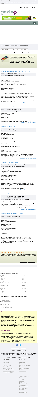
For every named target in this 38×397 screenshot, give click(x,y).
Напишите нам (9, 336)
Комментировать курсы (31, 102)
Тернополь (24, 281)
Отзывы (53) (22, 102)
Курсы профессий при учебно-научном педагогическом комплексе (17, 106)
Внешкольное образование (8, 369)
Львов (2, 291)
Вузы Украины (6, 362)
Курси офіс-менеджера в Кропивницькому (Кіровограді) (18, 357)
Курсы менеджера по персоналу (8, 305)
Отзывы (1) (22, 189)
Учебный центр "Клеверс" (7, 193)
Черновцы (24, 291)
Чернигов (24, 289)
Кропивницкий (4, 285)
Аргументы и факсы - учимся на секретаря (12, 252)
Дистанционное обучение (24, 368)
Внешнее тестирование (8, 363)
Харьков (23, 284)
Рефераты (21, 369)
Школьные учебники (23, 366)
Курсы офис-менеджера (6, 307)
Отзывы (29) (22, 243)
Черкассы (24, 288)
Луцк (2, 289)
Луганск (3, 288)
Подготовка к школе (23, 388)
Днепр (2, 276)
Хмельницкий (25, 286)
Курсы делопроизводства (6, 303)
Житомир (3, 279)
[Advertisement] (19, 34)
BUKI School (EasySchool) (22, 382)
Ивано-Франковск (5, 282)
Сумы (23, 279)
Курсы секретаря (5, 300)
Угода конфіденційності (21, 350)
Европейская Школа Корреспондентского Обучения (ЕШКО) (15, 71)
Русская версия (23, 348)
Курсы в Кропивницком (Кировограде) (9, 45)
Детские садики (22, 385)
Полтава (24, 276)
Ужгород (24, 282)
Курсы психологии (5, 304)
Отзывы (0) (22, 122)
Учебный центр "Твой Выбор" (8, 126)
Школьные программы (8, 372)
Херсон (23, 285)
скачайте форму (23, 337)
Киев (2, 284)
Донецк (3, 278)
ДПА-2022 (21, 379)
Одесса (23, 275)
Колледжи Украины (7, 365)
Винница (3, 275)
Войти (34, 7)
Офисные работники (23, 45)
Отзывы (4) (22, 158)
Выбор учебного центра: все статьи (27, 262)
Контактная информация (22, 390)
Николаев (3, 292)
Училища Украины (7, 366)
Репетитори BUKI (23, 383)
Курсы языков (22, 362)
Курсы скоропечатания (6, 301)
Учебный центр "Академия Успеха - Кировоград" (12, 213)
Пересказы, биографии (8, 368)
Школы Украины (22, 371)
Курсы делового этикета (6, 298)
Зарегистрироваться (25, 7)
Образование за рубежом (24, 365)
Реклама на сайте (23, 392)
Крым (2, 286)
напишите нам (4, 325)
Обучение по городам (24, 386)
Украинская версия (15, 348)
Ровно (23, 278)
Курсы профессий (23, 363)
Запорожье (3, 281)
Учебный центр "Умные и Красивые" (10, 162)
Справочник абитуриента (8, 371)
